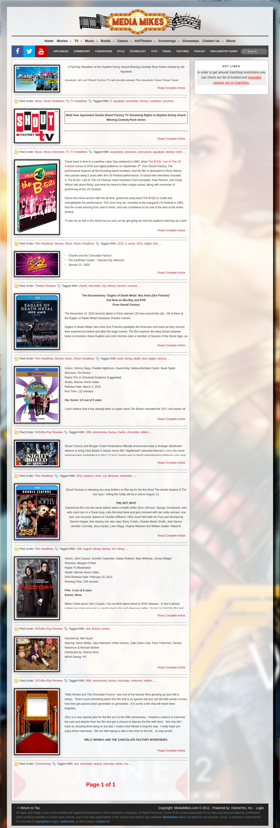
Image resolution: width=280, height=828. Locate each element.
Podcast (199, 51)
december (132, 101)
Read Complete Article (171, 88)
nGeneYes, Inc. (242, 808)
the (126, 763)
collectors (137, 680)
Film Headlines (44, 243)
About (230, 41)
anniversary (100, 432)
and (76, 763)
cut (105, 475)
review (105, 628)
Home (49, 41)
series (119, 763)
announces (145, 152)
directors (113, 475)
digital (147, 243)
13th (79, 548)
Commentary (81, 51)
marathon (155, 101)
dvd (155, 243)
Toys (154, 51)
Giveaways (191, 41)
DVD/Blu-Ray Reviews (49, 432)
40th (88, 680)
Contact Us (213, 41)
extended (125, 475)
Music (92, 41)
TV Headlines (78, 101)
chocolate (94, 285)
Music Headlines (54, 101)
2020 (120, 243)
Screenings (169, 41)
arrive (131, 243)
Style (121, 51)
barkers (88, 475)
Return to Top (30, 808)
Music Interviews (54, 152)
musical (132, 285)
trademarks (67, 821)
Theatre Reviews (45, 285)
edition (144, 432)
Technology (138, 51)
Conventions (103, 51)
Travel (166, 51)
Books (108, 41)
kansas (121, 285)
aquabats (119, 101)
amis (120, 358)
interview (108, 763)
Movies (64, 41)
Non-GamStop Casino (223, 51)
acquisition (116, 152)
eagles (152, 358)
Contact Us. (103, 821)
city (104, 285)
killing (120, 548)
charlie (83, 285)
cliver (98, 475)
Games (125, 41)
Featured (183, 51)
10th (88, 432)
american (130, 152)
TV (78, 41)
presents (168, 101)
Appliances (61, 51)
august (87, 548)
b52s (140, 243)
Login (260, 808)
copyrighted (42, 821)
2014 (79, 475)
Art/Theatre (145, 41)
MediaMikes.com (186, 808)
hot (114, 548)
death (137, 358)
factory (144, 101)
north (179, 152)
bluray (128, 358)
